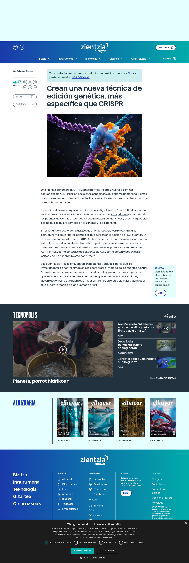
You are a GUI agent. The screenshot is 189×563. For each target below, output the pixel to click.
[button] (15, 47)
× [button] (186, 523)
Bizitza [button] (45, 58)
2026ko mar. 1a (63, 440)
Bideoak (65, 499)
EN (25, 87)
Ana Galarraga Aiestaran (23, 71)
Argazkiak (65, 494)
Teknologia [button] (93, 58)
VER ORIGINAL (81, 77)
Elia (130, 73)
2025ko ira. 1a (125, 440)
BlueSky (95, 515)
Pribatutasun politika (159, 491)
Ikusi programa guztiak (163, 378)
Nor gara (157, 479)
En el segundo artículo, (55, 230)
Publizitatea (158, 484)
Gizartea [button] (116, 58)
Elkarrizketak (67, 484)
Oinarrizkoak (27, 503)
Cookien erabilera (162, 497)
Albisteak (65, 479)
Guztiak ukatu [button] (107, 550)
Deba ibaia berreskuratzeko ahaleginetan (130, 345)
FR (35, 82)
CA (30, 87)
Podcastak (66, 504)
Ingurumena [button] (67, 58)
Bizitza (20, 474)
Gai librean (97, 494)
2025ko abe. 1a (94, 440)
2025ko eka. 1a (156, 440)
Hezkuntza (97, 479)
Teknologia (25, 489)
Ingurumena (26, 482)
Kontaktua (157, 502)
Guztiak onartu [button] (82, 550)
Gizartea (22, 496)
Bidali (161, 293)
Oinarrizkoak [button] (140, 58)
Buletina (169, 58)
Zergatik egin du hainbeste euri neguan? (137, 360)
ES (30, 82)
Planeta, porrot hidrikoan (41, 381)
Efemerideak (98, 489)
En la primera (119, 214)
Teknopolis (25, 314)
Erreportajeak (68, 509)
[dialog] (94, 541)
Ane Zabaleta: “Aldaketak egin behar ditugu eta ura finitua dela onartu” (136, 327)
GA (35, 87)
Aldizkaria (165, 47)
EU (25, 82)
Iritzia (63, 489)
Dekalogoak (98, 484)
